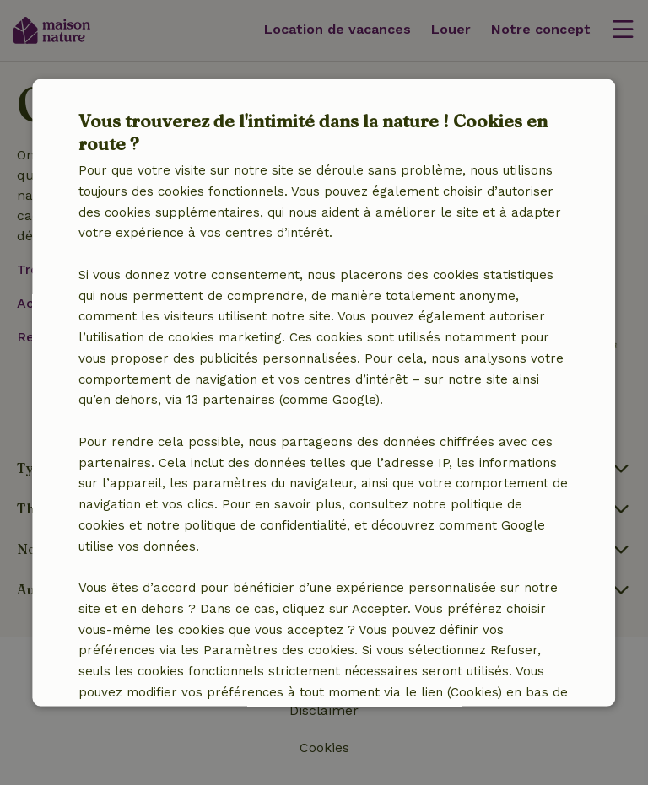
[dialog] (323, 392)
